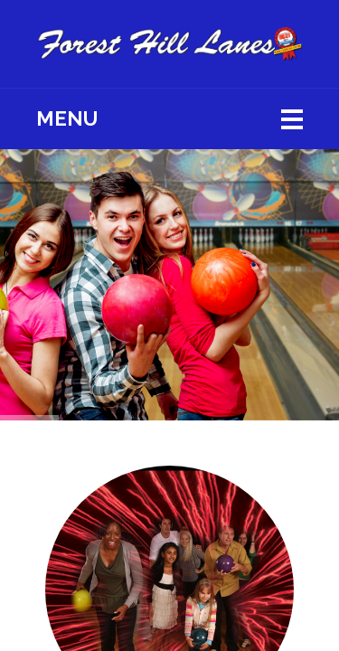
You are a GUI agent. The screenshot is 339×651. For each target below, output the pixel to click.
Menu (67, 118)
